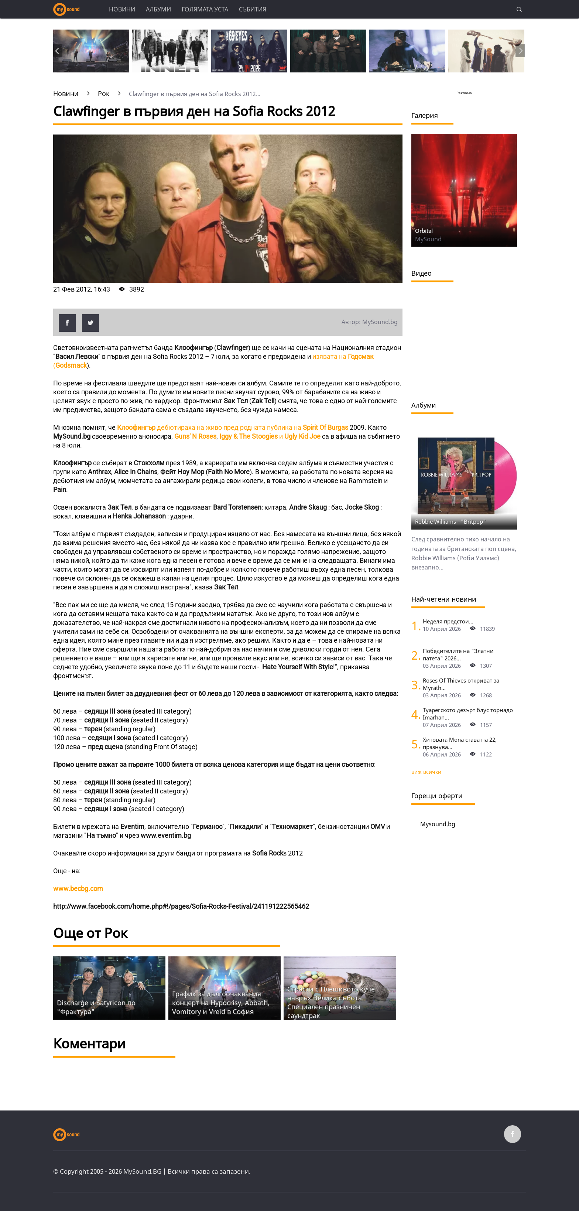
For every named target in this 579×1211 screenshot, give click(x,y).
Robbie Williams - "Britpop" (450, 521)
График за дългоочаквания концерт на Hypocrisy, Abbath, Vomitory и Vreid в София (221, 1002)
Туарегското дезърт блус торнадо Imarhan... (468, 713)
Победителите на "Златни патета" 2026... (458, 654)
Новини (122, 9)
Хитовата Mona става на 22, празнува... (460, 743)
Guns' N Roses (195, 436)
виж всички (426, 771)
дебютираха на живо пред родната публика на (233, 427)
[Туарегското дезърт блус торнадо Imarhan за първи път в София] (414, 714)
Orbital (424, 230)
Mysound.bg (437, 824)
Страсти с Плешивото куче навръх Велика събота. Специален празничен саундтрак (331, 1002)
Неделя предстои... (448, 621)
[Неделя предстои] (414, 625)
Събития (252, 9)
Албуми (158, 9)
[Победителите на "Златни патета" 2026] (414, 655)
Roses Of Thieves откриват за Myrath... (461, 684)
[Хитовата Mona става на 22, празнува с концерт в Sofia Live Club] (414, 744)
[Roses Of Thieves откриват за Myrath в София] (414, 685)
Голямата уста (205, 9)
